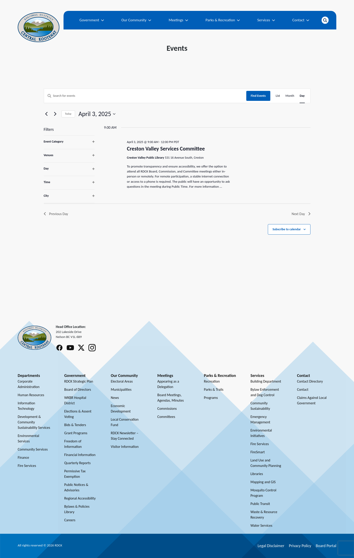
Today (68, 113)
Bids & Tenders (75, 425)
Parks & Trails (213, 389)
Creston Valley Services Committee (166, 148)
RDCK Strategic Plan (78, 381)
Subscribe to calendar (287, 229)
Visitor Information (125, 446)
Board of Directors (77, 389)
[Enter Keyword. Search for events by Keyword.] (145, 96)
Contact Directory (310, 381)
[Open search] (325, 20)
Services (266, 20)
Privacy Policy (300, 545)
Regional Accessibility (79, 498)
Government (91, 20)
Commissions (167, 408)
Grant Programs (75, 433)
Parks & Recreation (222, 20)
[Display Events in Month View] (290, 96)
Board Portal (326, 545)
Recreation (212, 381)
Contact (300, 20)
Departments (29, 375)
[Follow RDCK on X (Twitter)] (81, 347)
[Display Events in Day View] (302, 96)
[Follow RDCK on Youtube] (70, 347)
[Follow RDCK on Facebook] (59, 347)
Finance (23, 457)
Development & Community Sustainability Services (34, 422)
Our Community (136, 20)
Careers (69, 520)
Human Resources (31, 395)
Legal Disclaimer (271, 545)
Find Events (258, 96)
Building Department (265, 381)
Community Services (33, 449)
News (115, 397)
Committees (166, 417)
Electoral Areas (122, 381)
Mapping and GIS (263, 482)
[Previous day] (46, 114)
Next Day (301, 214)
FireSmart (257, 452)
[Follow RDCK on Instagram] (92, 347)
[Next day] (55, 114)
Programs (211, 397)
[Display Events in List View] (278, 96)
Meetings (178, 20)
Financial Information (79, 455)
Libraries (256, 474)
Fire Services (27, 465)
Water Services (261, 525)
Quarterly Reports (77, 463)
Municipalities (121, 389)
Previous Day (56, 214)
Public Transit (260, 504)
